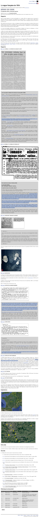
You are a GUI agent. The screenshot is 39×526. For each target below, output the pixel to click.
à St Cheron (10, 358)
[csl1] (4, 456)
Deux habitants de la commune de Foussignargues (16, 130)
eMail (19, 515)
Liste (34, 515)
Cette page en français (33, 3)
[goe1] (4, 480)
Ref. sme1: (3, 215)
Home (35, 1)
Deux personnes (10, 125)
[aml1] (4, 469)
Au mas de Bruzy (10, 121)
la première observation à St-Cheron (22, 345)
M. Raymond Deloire (9, 138)
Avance (28, 515)
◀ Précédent (3, 9)
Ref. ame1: (3, 285)
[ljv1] (3, 458)
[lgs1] (4, 476)
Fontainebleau (25, 362)
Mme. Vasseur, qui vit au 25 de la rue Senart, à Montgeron (12, 312)
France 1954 (31, 1)
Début (22, 515)
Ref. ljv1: (2, 144)
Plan (31, 515)
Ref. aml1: (2, 273)
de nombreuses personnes (19, 134)
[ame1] (4, 462)
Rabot (27, 360)
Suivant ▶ (12, 9)
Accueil (37, 515)
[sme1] (4, 460)
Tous (8, 9)
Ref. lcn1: (2, 371)
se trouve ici (27, 7)
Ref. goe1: (3, 355)
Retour (25, 515)
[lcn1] (4, 483)
